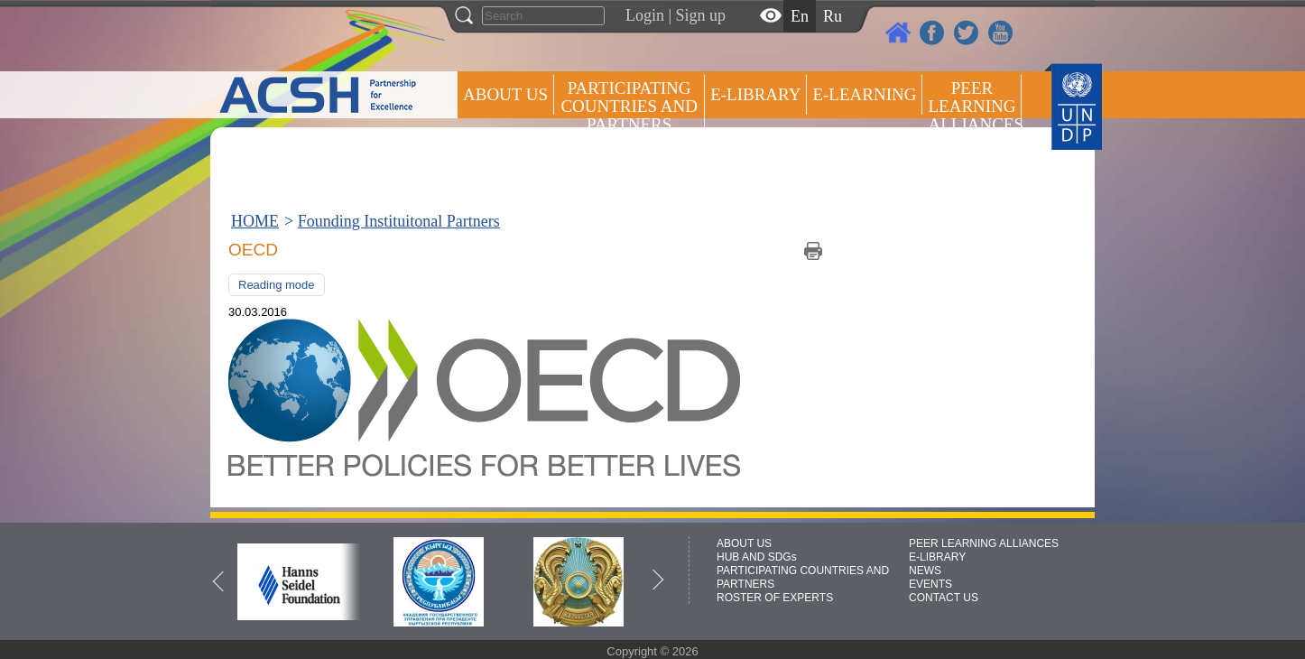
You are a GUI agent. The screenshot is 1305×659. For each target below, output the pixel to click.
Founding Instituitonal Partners (399, 221)
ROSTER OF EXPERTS (628, 172)
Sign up (701, 15)
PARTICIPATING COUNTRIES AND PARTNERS (628, 106)
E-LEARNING (864, 94)
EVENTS (930, 584)
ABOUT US (505, 94)
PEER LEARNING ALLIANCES (984, 543)
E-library (755, 94)
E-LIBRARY (937, 557)
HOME (255, 221)
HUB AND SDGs (757, 557)
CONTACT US (943, 597)
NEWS (925, 570)
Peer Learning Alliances (975, 106)
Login (644, 15)
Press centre (524, 160)
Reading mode (276, 285)
